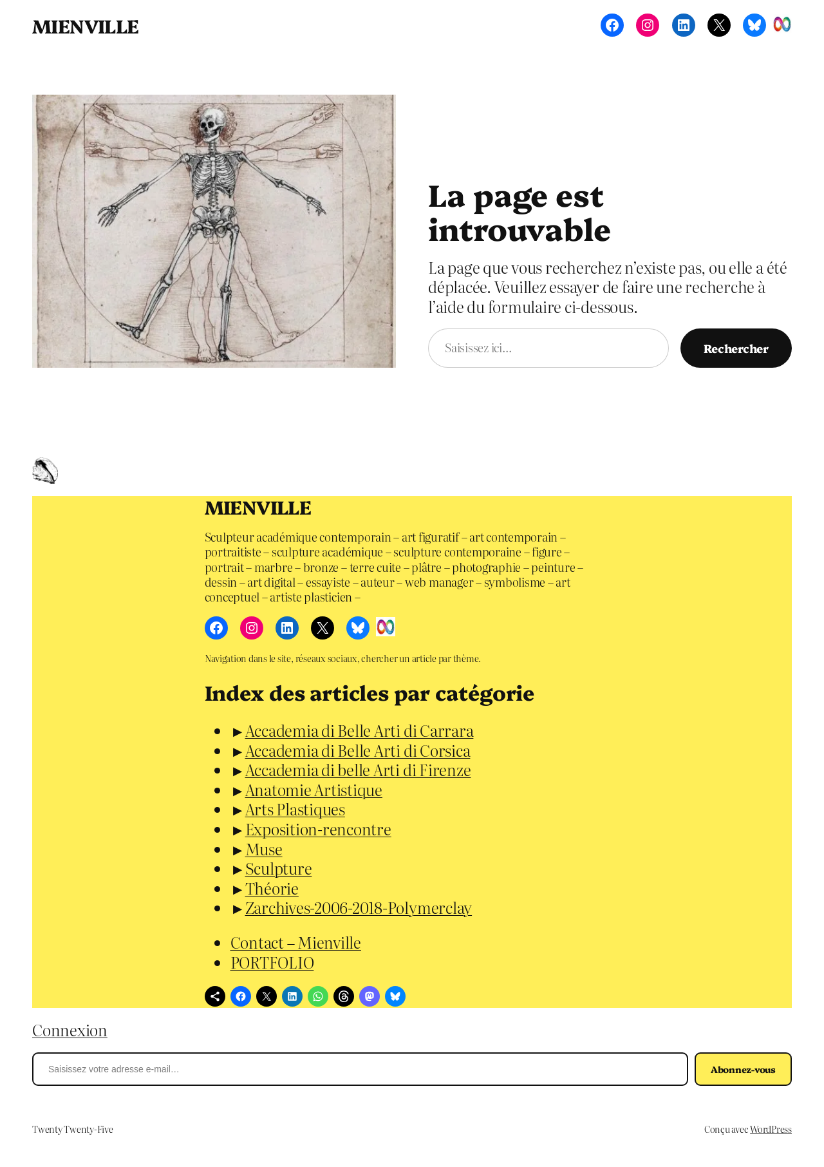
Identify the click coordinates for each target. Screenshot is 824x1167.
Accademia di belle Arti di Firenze (358, 769)
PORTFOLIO (272, 962)
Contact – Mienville (295, 942)
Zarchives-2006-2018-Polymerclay (359, 907)
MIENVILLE (85, 25)
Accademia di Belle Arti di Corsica (358, 750)
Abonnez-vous (743, 1069)
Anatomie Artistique (313, 789)
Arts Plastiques (295, 808)
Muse (264, 848)
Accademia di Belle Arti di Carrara (359, 730)
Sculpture (278, 868)
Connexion (70, 1029)
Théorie (272, 888)
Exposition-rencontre (318, 828)
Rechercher (736, 348)
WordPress (771, 1129)
